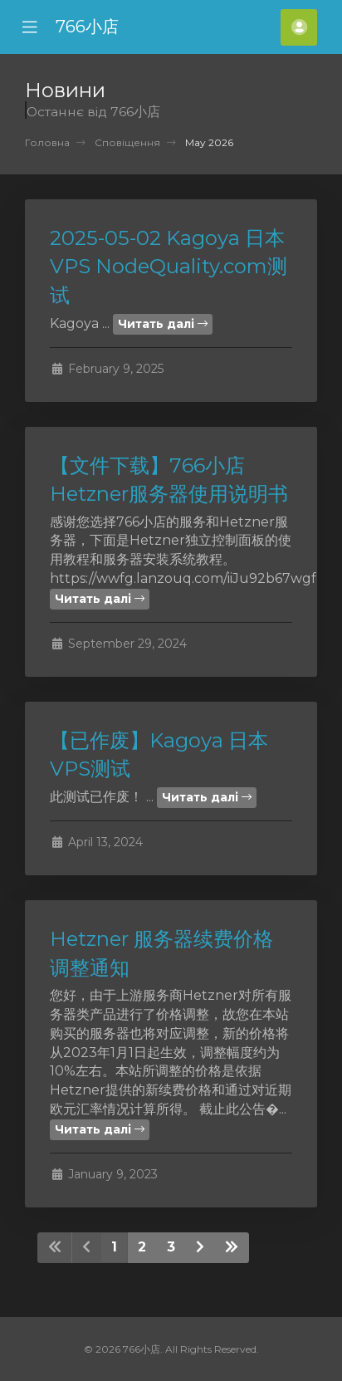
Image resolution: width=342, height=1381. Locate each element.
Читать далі (163, 323)
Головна (47, 142)
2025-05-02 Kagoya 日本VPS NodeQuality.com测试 (168, 266)
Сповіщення (127, 142)
